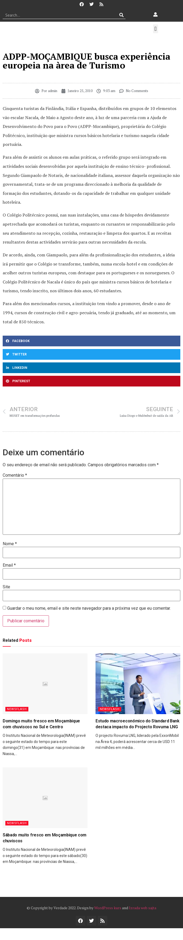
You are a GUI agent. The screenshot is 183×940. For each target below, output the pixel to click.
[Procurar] (121, 15)
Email (9, 565)
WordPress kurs (107, 907)
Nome (10, 544)
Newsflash (17, 709)
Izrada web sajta (142, 907)
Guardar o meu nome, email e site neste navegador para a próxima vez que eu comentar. (89, 608)
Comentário (15, 475)
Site (6, 587)
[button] (155, 28)
